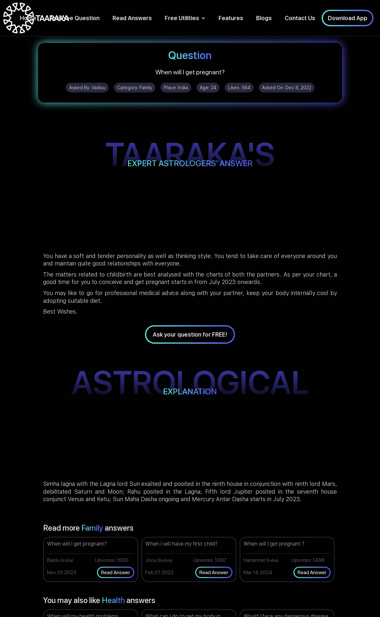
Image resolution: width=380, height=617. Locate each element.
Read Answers (132, 18)
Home (28, 18)
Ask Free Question (74, 18)
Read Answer (115, 572)
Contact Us (300, 18)
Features (231, 18)
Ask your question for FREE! (190, 334)
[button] (185, 18)
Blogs (264, 18)
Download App (347, 18)
